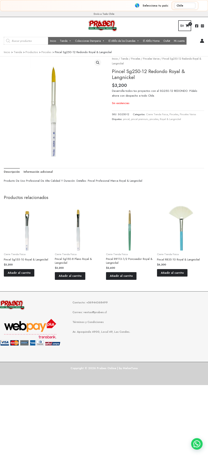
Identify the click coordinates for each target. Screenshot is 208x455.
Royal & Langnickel (170, 119)
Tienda (65, 41)
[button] (97, 62)
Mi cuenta (179, 41)
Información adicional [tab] (38, 172)
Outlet (166, 41)
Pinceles (135, 59)
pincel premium (139, 119)
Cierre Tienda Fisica (157, 114)
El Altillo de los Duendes (124, 41)
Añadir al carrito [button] (19, 273)
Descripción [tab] (12, 172)
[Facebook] (196, 26)
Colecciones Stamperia (90, 41)
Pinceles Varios (151, 59)
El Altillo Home (151, 41)
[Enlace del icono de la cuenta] (202, 41)
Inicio (53, 41)
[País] (184, 5)
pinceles (154, 119)
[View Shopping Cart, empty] (184, 25)
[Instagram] (202, 26)
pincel (126, 119)
